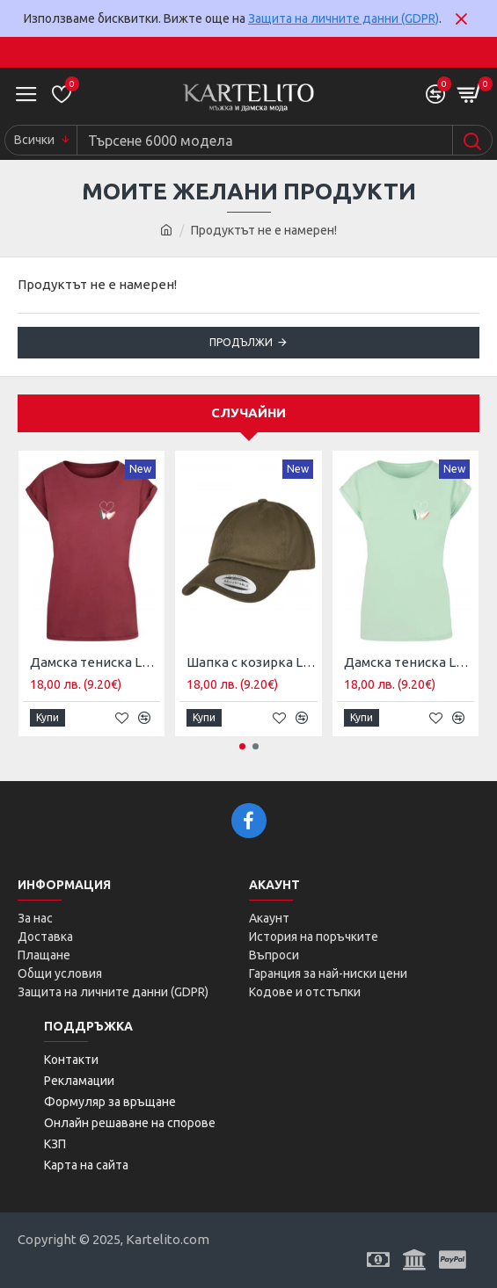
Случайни (248, 412)
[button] (242, 746)
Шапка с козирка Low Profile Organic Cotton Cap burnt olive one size (251, 662)
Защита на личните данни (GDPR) (343, 18)
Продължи (241, 342)
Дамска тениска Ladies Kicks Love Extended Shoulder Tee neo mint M (409, 662)
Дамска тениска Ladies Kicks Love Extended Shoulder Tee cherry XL (95, 662)
